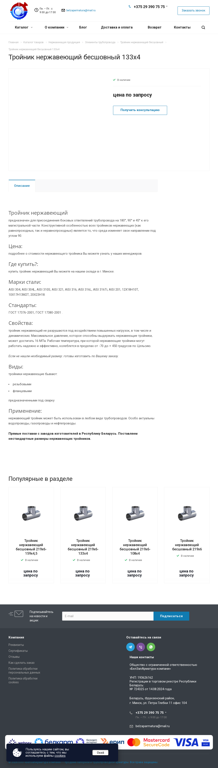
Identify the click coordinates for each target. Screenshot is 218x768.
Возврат (155, 27)
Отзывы (14, 656)
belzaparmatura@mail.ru (81, 10)
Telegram (142, 14)
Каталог (24, 27)
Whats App (155, 14)
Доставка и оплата (117, 27)
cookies (60, 756)
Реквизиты (16, 645)
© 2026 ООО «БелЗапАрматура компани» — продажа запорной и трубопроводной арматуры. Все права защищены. (83, 762)
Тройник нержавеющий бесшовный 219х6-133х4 (83, 547)
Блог (83, 27)
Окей (100, 752)
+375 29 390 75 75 (149, 6)
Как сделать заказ (21, 662)
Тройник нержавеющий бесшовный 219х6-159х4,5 (31, 547)
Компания (16, 637)
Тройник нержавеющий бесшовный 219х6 (187, 545)
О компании (56, 27)
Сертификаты (18, 650)
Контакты (182, 27)
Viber (149, 14)
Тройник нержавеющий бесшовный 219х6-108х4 (135, 547)
